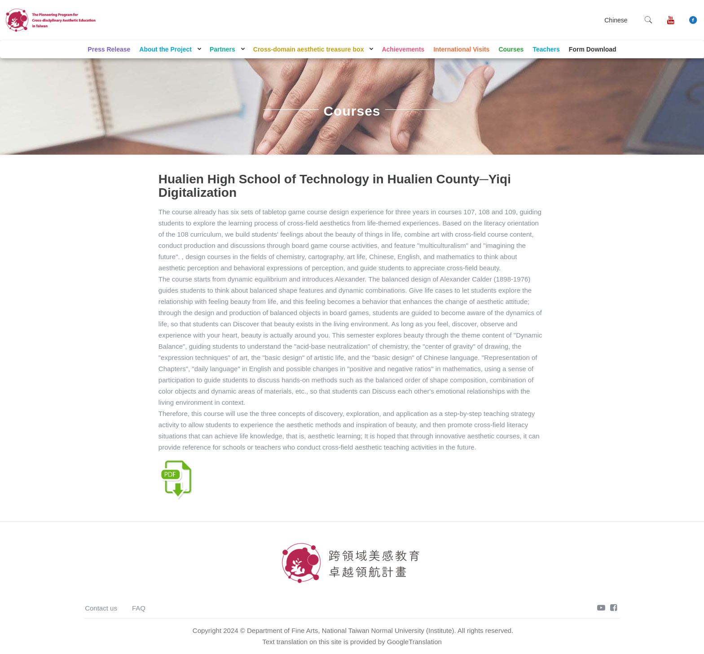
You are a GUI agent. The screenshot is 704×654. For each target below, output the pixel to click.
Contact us (101, 608)
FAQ (138, 608)
